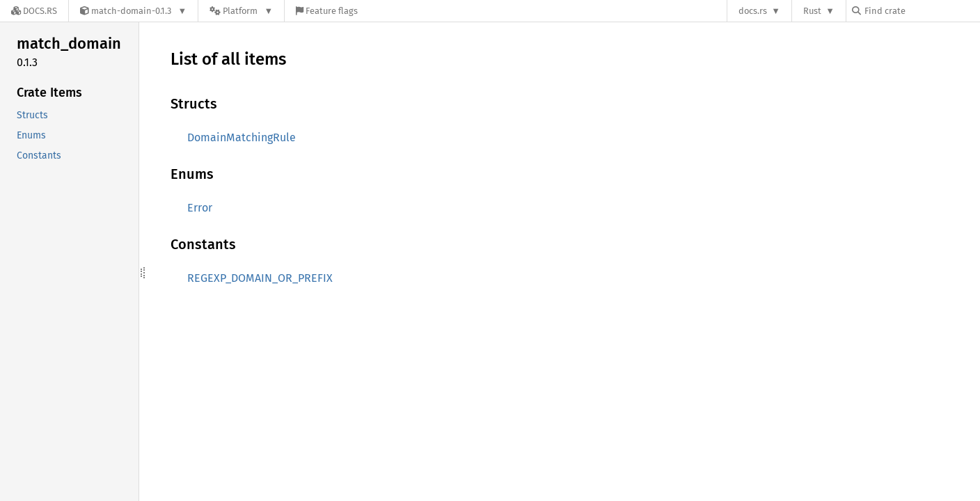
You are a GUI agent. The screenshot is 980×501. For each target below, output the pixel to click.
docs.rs (752, 11)
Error (199, 207)
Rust (812, 11)
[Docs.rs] (34, 11)
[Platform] (241, 11)
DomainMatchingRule (241, 137)
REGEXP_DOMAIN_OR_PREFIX (260, 278)
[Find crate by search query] (921, 11)
